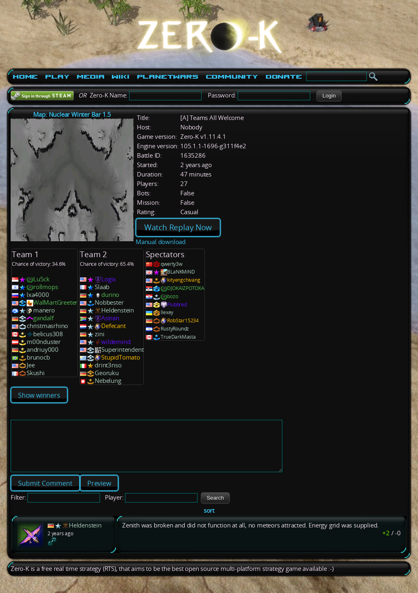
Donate (284, 76)
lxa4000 (38, 295)
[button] (328, 96)
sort (209, 520)
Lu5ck (41, 279)
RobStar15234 (183, 320)
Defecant (113, 326)
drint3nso (108, 365)
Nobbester (109, 302)
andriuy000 (43, 349)
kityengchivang (183, 279)
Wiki (120, 76)
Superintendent (122, 349)
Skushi (36, 373)
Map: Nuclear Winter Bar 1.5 (72, 114)
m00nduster (44, 342)
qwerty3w (171, 263)
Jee (30, 365)
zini (99, 334)
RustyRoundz (175, 328)
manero (44, 310)
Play (57, 76)
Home (25, 76)
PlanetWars (167, 76)
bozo (172, 296)
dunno (110, 295)
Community (232, 76)
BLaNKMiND (181, 271)
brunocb (38, 357)
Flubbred (176, 304)
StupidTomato (120, 357)
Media (90, 76)
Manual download (161, 242)
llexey (167, 312)
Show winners (39, 395)
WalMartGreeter (55, 302)
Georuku (107, 373)
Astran (110, 318)
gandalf (43, 318)
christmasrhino (47, 326)
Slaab (102, 287)
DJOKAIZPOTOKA (185, 288)
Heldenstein (117, 310)
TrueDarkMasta (178, 336)
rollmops (45, 287)
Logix (108, 279)
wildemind (115, 342)
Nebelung (108, 381)
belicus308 (48, 334)
